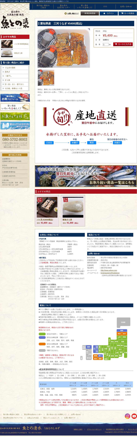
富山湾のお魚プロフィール (15, 97)
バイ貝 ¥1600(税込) (21, 44)
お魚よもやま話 (15, 116)
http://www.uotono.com (109, 270)
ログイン (109, 13)
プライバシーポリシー (94, 429)
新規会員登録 (90, 13)
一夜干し (8, 76)
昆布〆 (7, 72)
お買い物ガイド (73, 13)
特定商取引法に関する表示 (115, 429)
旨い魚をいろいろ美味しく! (84, 6)
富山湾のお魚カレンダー (63, 6)
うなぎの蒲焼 (10, 68)
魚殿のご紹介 (78, 429)
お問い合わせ (126, 6)
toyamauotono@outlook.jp (110, 273)
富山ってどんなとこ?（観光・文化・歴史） (15, 126)
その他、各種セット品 (13, 88)
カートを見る (128, 13)
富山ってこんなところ (51, 418)
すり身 (7, 80)
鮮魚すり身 (18, 53)
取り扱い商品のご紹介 (43, 6)
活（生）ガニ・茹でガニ (14, 84)
